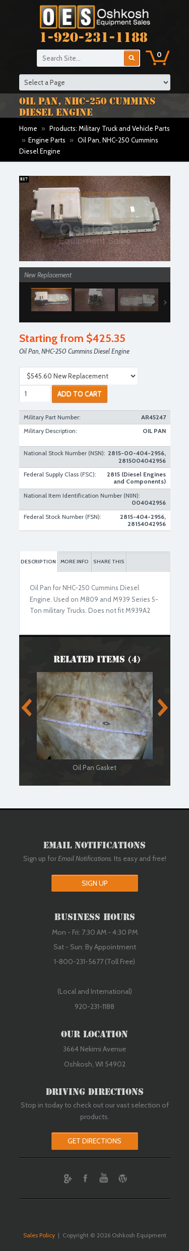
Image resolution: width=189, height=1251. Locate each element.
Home (28, 128)
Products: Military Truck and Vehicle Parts (109, 128)
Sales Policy (39, 1235)
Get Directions (94, 1140)
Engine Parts (47, 140)
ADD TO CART (79, 393)
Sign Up (95, 883)
